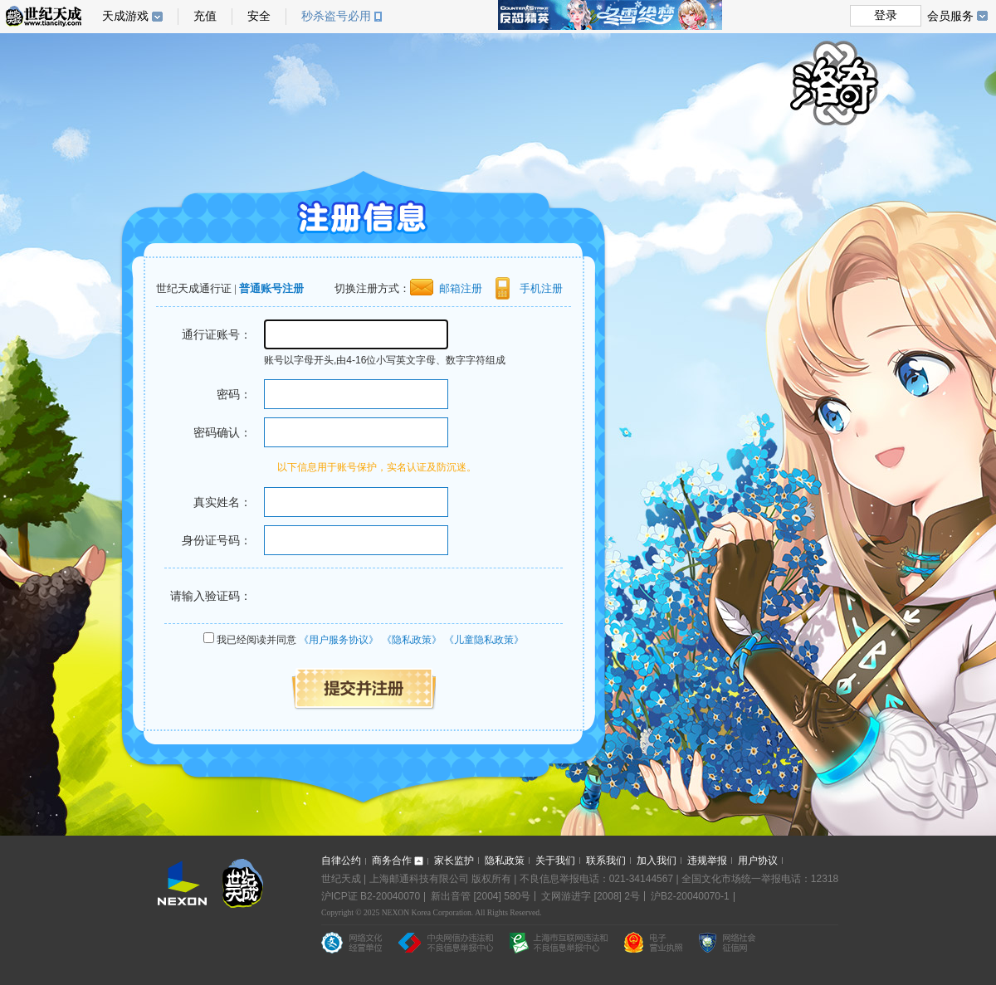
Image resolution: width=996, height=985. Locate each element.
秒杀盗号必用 (341, 16)
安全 (259, 16)
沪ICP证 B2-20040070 (370, 896)
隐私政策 (505, 860)
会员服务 (957, 15)
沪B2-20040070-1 (690, 896)
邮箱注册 (460, 288)
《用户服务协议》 (338, 640)
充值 (205, 16)
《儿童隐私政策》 (484, 640)
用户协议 (758, 860)
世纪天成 (43, 16)
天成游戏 (132, 16)
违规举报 (707, 860)
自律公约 (341, 860)
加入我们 (656, 860)
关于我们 (555, 860)
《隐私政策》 (412, 640)
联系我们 (606, 860)
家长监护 (454, 860)
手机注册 (541, 288)
